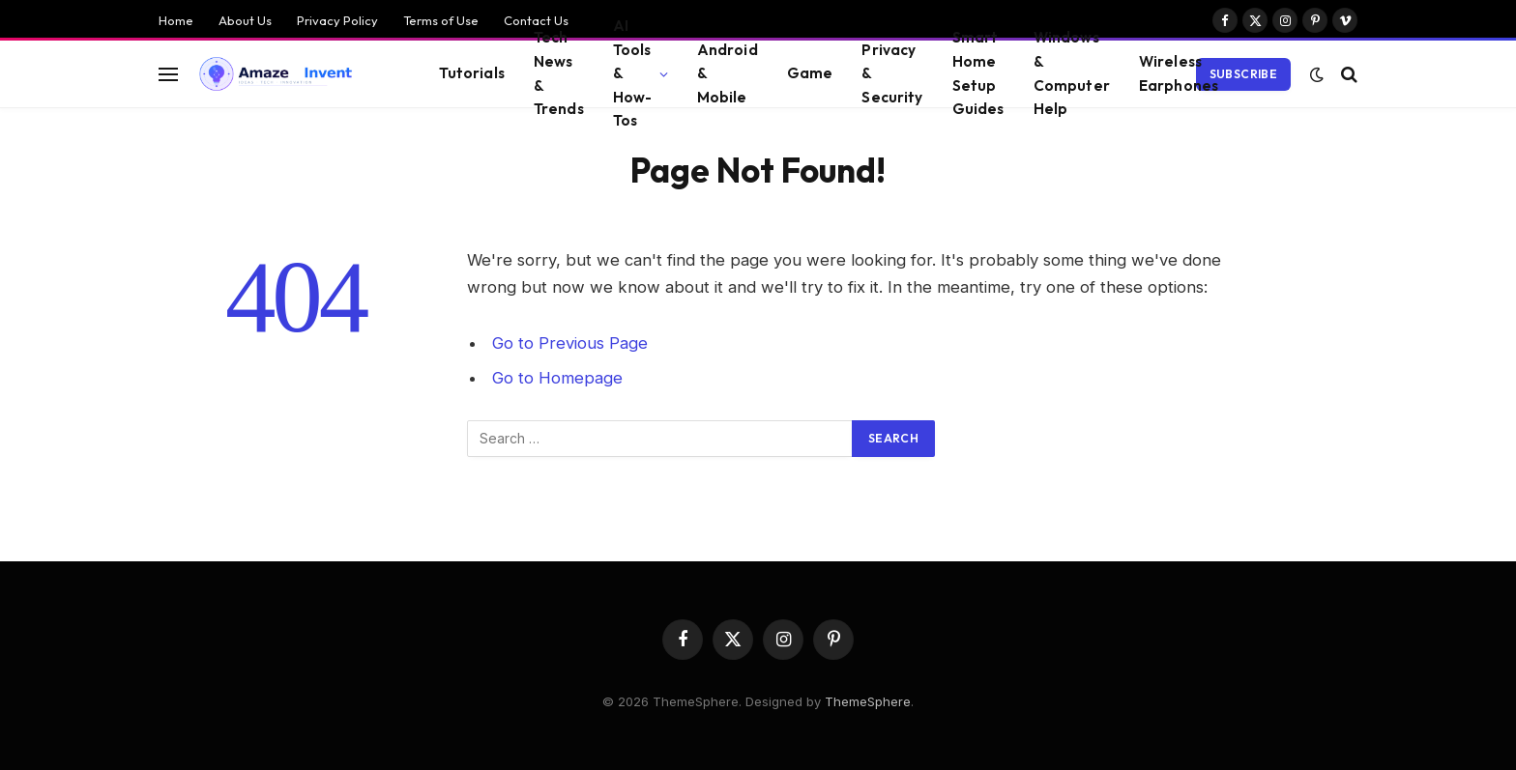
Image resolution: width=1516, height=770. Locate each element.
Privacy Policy (337, 20)
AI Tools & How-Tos (633, 74)
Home (176, 20)
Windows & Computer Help (1072, 74)
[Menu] (168, 74)
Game (810, 73)
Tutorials (471, 73)
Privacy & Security (891, 73)
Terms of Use (441, 20)
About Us (245, 20)
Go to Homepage (557, 377)
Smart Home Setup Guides (978, 74)
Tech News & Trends (559, 74)
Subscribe (1243, 74)
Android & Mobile (727, 73)
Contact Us (536, 20)
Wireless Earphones (1178, 73)
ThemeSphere (868, 701)
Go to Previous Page (570, 343)
